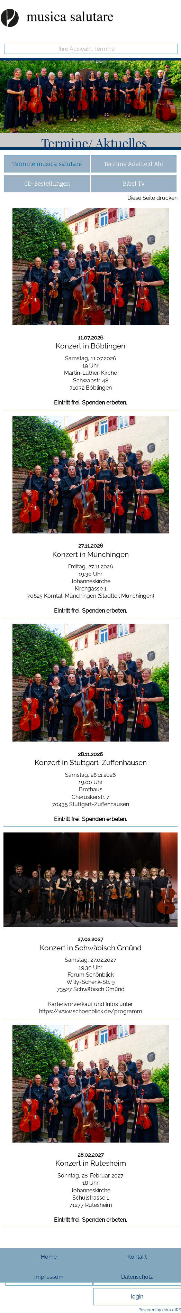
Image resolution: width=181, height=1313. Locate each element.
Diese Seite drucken (152, 198)
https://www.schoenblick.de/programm (90, 1011)
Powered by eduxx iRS (159, 1309)
